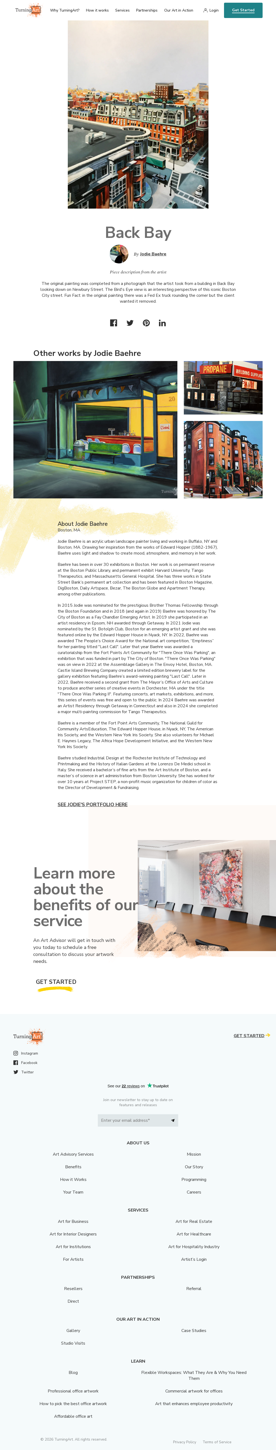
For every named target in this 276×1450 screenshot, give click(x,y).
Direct (73, 1301)
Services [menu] (122, 10)
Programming (193, 1180)
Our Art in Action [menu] (178, 10)
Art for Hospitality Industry (193, 1247)
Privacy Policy (184, 1442)
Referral (194, 1289)
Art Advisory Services (73, 1154)
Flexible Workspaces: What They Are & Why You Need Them (194, 1375)
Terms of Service (217, 1442)
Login (214, 10)
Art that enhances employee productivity (194, 1404)
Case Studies (193, 1331)
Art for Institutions (73, 1247)
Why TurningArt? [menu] (64, 10)
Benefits (73, 1167)
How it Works (73, 1180)
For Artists (73, 1259)
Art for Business (73, 1221)
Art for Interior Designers (73, 1234)
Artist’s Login (194, 1259)
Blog (73, 1373)
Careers (194, 1192)
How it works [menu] (97, 10)
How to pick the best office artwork (73, 1404)
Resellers (73, 1289)
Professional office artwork (73, 1391)
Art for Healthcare (194, 1234)
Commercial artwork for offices (194, 1391)
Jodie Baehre (153, 254)
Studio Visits (73, 1343)
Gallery (73, 1331)
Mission (194, 1154)
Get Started (243, 10)
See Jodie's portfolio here (93, 804)
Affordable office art (73, 1416)
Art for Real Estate (194, 1221)
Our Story (194, 1167)
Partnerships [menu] (147, 10)
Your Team (73, 1192)
